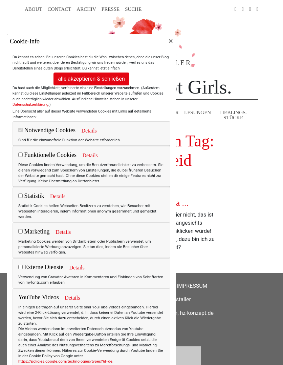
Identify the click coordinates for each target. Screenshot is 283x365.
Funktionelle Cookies (47, 154)
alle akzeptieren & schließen (91, 79)
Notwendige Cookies (46, 130)
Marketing (33, 231)
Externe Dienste (40, 267)
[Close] (170, 41)
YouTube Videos (38, 297)
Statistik (31, 195)
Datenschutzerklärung (30, 104)
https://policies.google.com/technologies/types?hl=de (65, 361)
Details (88, 131)
